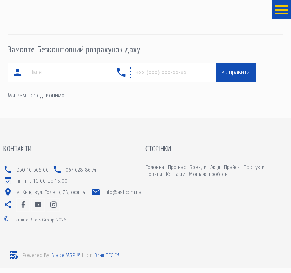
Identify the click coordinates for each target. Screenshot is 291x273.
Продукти (254, 167)
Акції (215, 167)
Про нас (177, 167)
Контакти (175, 174)
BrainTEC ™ (106, 255)
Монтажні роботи (208, 174)
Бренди (198, 167)
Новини (154, 174)
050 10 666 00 (32, 170)
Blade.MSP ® (65, 255)
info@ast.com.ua (122, 192)
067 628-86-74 (81, 170)
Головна (155, 167)
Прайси (232, 167)
